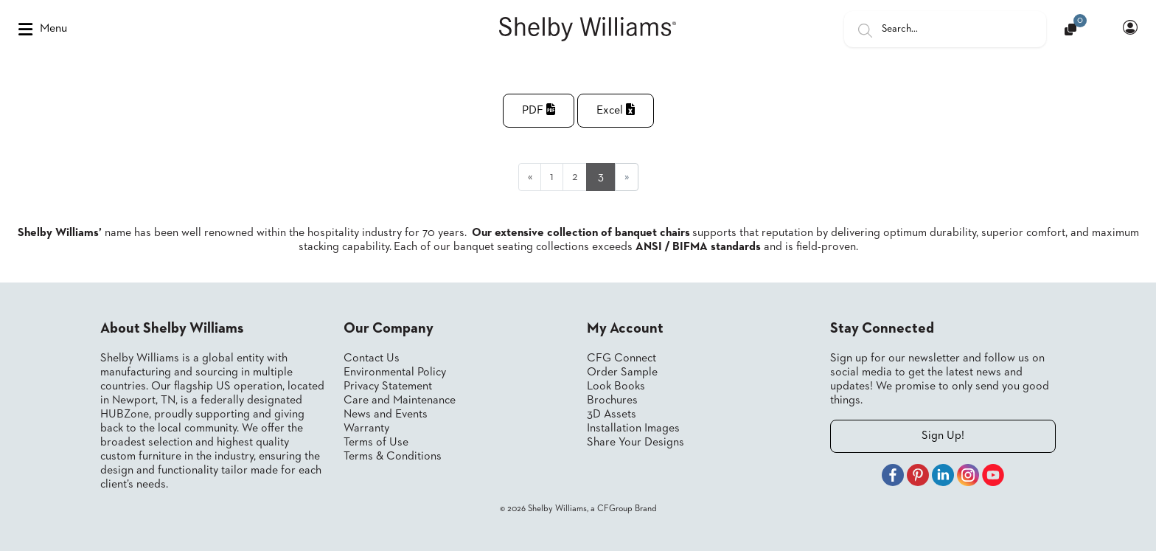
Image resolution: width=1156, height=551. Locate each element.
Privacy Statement (388, 386)
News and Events (386, 414)
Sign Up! (943, 436)
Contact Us (372, 358)
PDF (538, 110)
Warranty (366, 428)
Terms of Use (376, 442)
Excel (615, 110)
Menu (42, 29)
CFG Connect (621, 358)
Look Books (616, 386)
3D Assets (611, 414)
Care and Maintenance (400, 400)
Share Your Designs (635, 442)
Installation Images (633, 428)
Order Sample (622, 372)
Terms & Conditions (393, 456)
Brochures (612, 400)
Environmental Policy (395, 372)
